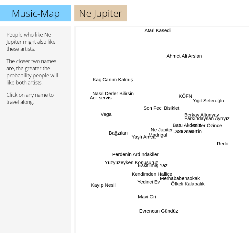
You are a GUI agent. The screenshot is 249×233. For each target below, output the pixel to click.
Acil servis (100, 99)
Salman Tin (189, 131)
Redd (223, 141)
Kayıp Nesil (103, 185)
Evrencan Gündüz (158, 211)
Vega (106, 115)
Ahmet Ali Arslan (183, 55)
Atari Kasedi (159, 30)
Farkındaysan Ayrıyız (207, 119)
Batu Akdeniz (186, 125)
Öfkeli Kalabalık (188, 183)
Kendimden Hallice (151, 173)
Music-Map (36, 13)
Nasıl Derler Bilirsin (113, 92)
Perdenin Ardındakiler (135, 154)
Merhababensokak (180, 178)
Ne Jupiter (162, 129)
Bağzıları (117, 132)
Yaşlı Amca (144, 136)
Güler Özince (208, 125)
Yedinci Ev (148, 182)
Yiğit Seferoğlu (208, 100)
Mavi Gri (148, 197)
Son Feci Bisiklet (165, 107)
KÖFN (183, 95)
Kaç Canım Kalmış (113, 78)
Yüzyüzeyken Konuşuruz (131, 160)
